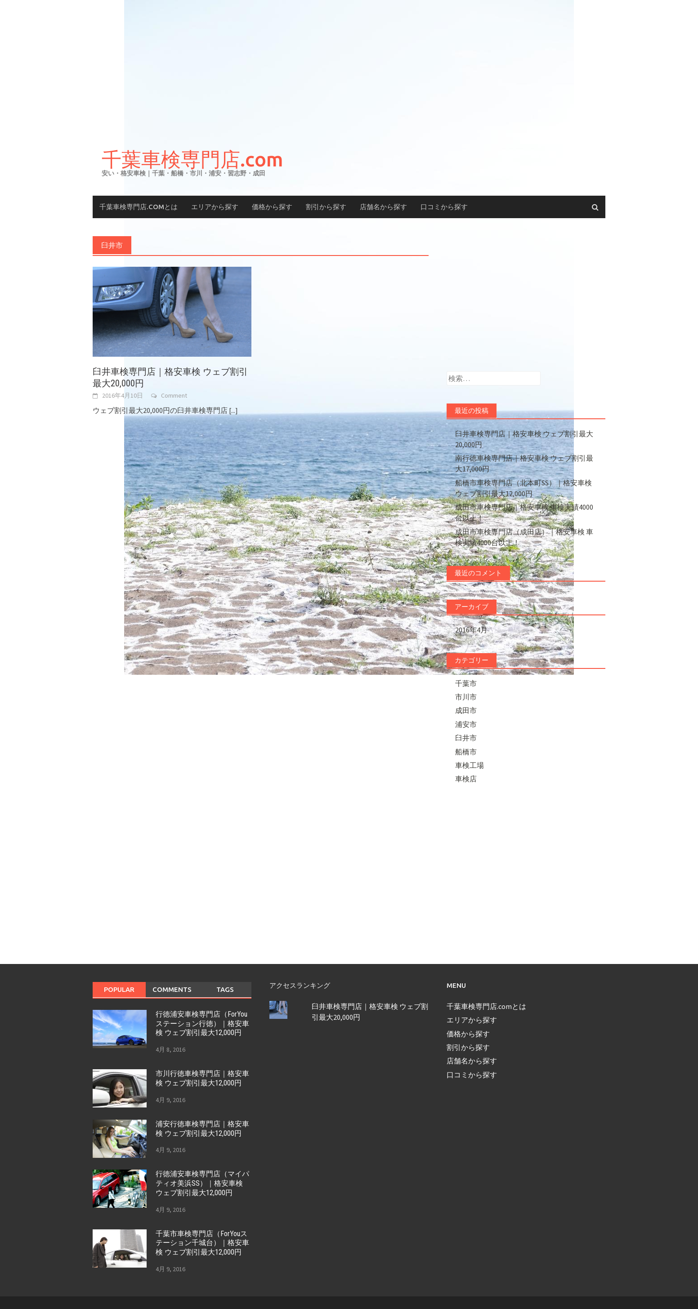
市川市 (466, 696)
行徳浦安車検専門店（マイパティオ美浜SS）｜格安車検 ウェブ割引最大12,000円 (202, 1183)
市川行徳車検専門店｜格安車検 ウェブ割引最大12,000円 (202, 1078)
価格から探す (272, 207)
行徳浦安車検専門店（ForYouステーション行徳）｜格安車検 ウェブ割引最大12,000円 (202, 1023)
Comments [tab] (172, 989)
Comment (174, 395)
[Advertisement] (349, 67)
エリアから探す (214, 207)
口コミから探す (444, 207)
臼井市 (466, 737)
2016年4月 (471, 629)
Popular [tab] (119, 989)
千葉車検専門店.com (192, 159)
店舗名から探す (383, 207)
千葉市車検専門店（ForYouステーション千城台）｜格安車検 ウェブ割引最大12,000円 (202, 1243)
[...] (233, 410)
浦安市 (466, 724)
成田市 (466, 710)
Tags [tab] (225, 989)
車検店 (466, 778)
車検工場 (469, 765)
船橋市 (466, 751)
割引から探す (326, 207)
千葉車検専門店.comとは (138, 207)
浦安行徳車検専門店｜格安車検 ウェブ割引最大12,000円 (202, 1129)
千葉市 (466, 683)
